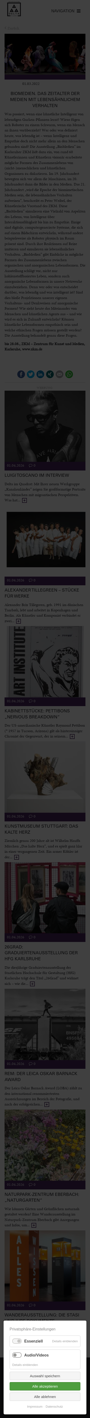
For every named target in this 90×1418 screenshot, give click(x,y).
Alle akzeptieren (45, 1386)
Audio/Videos (36, 1355)
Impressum (34, 1406)
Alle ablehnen (45, 1397)
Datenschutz (54, 1406)
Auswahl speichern (45, 1376)
